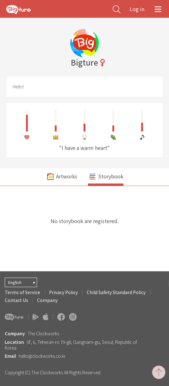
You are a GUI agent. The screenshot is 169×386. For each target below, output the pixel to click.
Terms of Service (22, 292)
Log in (137, 9)
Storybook (105, 177)
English (15, 282)
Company (47, 300)
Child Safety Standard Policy (116, 292)
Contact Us (16, 300)
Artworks (61, 177)
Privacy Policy (63, 292)
